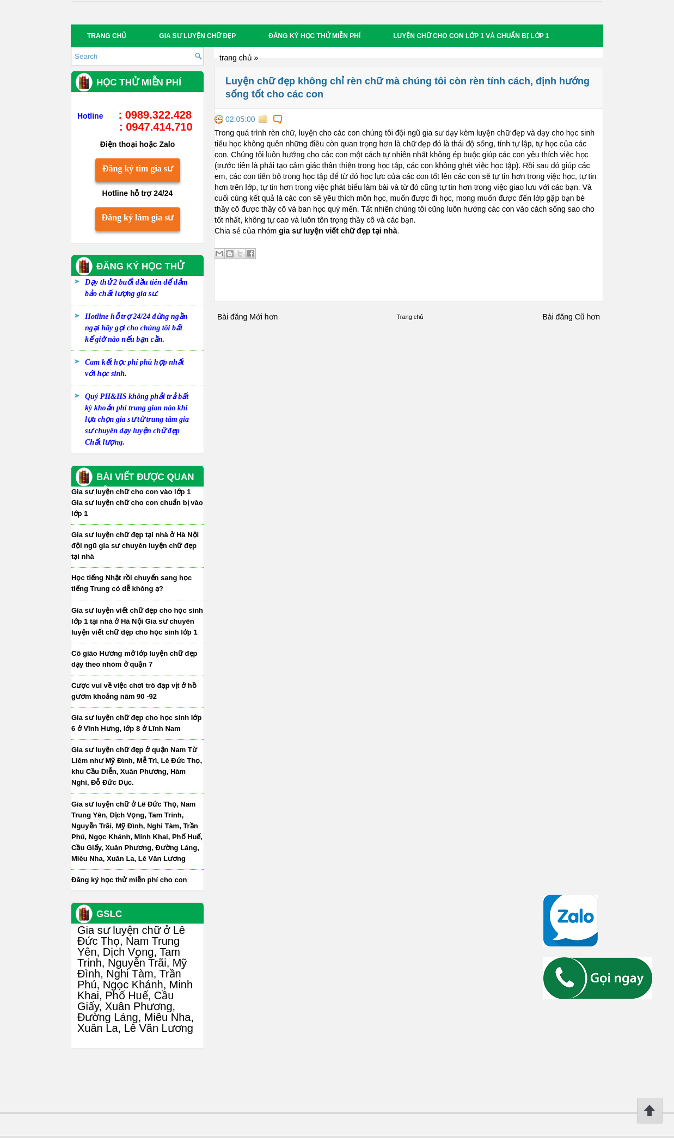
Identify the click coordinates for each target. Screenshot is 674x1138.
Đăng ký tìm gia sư (137, 168)
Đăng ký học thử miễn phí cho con (129, 880)
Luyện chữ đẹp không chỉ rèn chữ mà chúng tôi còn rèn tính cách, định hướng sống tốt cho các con (407, 88)
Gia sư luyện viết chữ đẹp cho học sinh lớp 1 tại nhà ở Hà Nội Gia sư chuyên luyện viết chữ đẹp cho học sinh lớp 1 (137, 621)
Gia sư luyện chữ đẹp (197, 36)
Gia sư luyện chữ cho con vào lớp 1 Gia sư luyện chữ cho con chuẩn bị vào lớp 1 (137, 503)
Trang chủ (106, 36)
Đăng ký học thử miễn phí (314, 36)
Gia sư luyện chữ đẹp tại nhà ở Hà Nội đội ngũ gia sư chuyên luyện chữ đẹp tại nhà (135, 546)
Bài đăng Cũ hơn (571, 316)
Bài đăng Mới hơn (247, 316)
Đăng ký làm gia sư (138, 217)
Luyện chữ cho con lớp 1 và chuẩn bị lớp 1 (471, 36)
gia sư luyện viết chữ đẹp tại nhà (338, 230)
